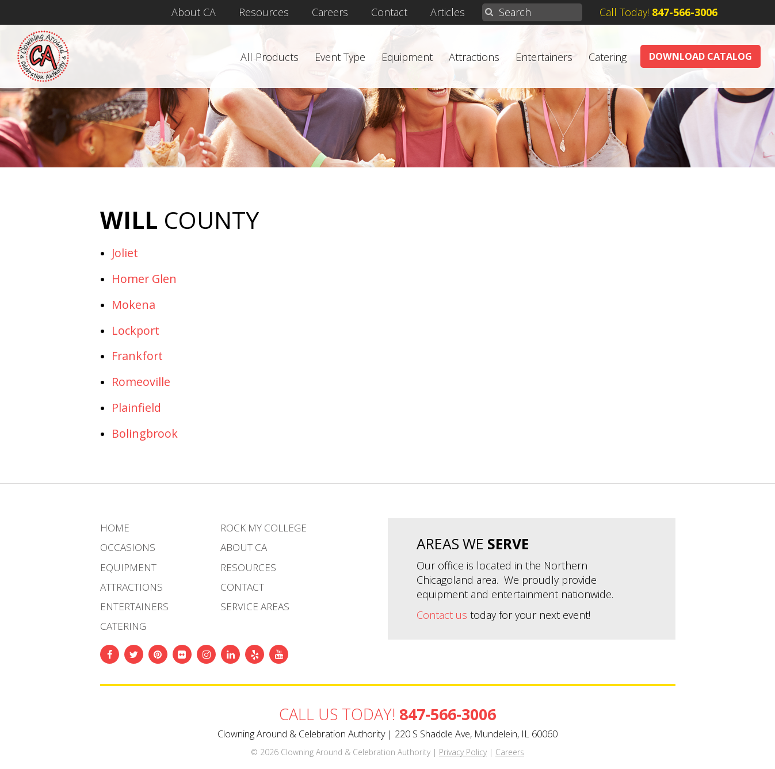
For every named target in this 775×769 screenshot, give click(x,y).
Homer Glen (144, 278)
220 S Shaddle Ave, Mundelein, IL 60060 (476, 734)
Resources (264, 12)
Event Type (340, 57)
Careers (330, 12)
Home (114, 527)
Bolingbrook (145, 433)
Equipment (407, 57)
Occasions (127, 547)
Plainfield (136, 407)
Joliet (125, 253)
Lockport (135, 330)
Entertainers (544, 57)
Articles (447, 12)
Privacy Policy (463, 752)
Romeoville (141, 381)
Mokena (133, 304)
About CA (193, 12)
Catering (608, 57)
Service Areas (254, 606)
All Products (269, 57)
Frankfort (137, 356)
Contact (389, 12)
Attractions (474, 57)
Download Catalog (700, 56)
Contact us (442, 615)
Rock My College (263, 527)
